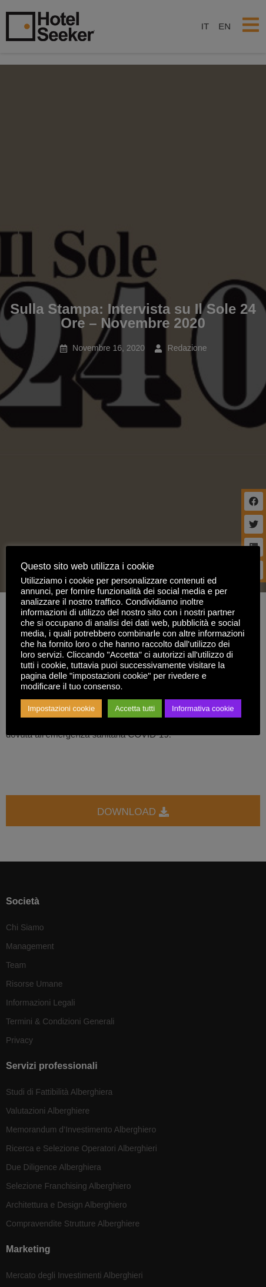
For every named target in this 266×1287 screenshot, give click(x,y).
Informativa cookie (203, 708)
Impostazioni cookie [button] (61, 708)
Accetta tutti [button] (135, 708)
